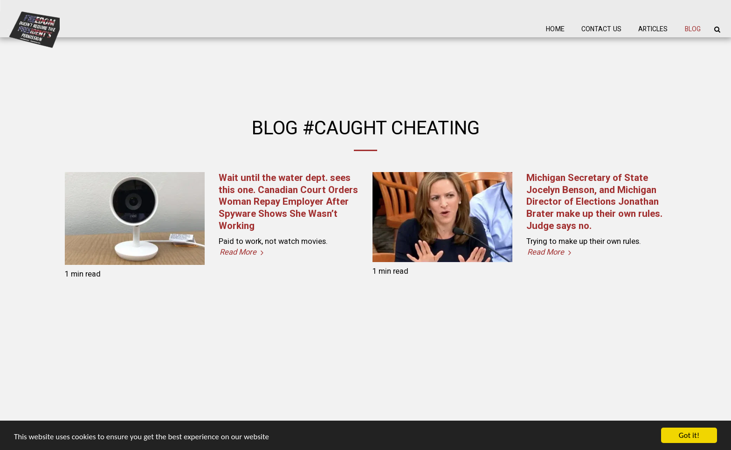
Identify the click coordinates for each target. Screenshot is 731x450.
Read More (243, 252)
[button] (717, 29)
